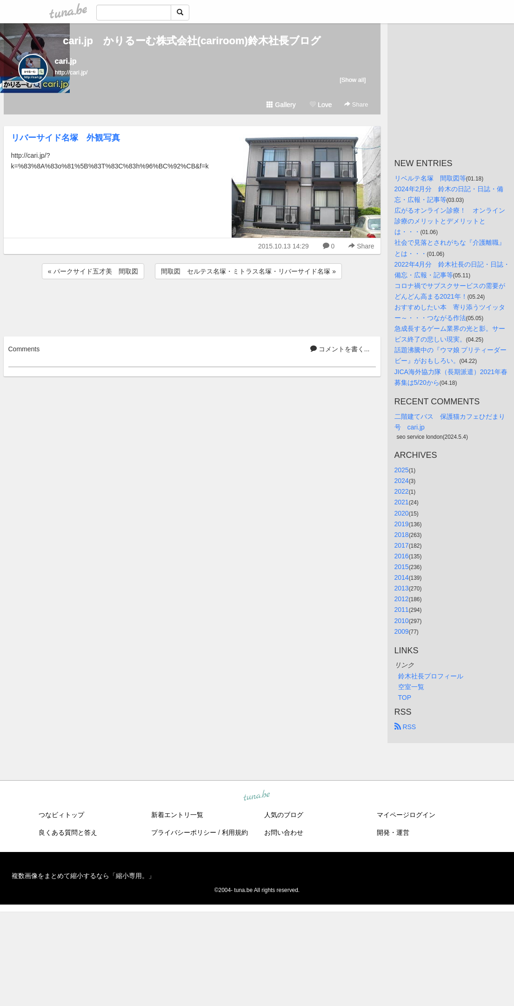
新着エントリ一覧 (177, 814)
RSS (405, 727)
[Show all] (353, 79)
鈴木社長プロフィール (430, 676)
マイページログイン (406, 814)
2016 (401, 556)
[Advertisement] (192, 306)
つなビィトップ (61, 814)
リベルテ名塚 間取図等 (430, 178)
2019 (401, 524)
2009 (401, 631)
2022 (401, 491)
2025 (401, 470)
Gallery (281, 104)
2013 (401, 588)
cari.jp (66, 61)
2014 (401, 577)
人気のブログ (283, 814)
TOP (405, 697)
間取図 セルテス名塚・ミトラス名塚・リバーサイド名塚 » (248, 271)
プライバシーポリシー (183, 832)
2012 (401, 599)
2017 (401, 545)
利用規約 (235, 832)
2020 (401, 513)
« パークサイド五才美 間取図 (93, 271)
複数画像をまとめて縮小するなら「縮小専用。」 (83, 875)
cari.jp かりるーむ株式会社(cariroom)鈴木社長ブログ (192, 41)
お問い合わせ (283, 832)
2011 (401, 609)
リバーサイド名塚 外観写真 (65, 137)
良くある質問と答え (68, 832)
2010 (401, 620)
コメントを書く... (340, 349)
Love (320, 104)
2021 (401, 502)
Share (356, 104)
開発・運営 (393, 832)
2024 (401, 480)
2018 (401, 534)
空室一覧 (411, 687)
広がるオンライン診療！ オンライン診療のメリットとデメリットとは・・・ (449, 221)
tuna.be (256, 795)
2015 (401, 566)
